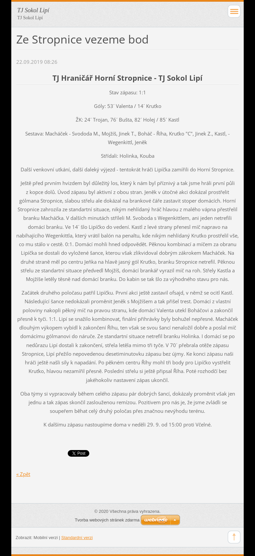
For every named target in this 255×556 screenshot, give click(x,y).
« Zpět (23, 474)
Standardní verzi (77, 537)
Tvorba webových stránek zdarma (107, 519)
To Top (234, 537)
